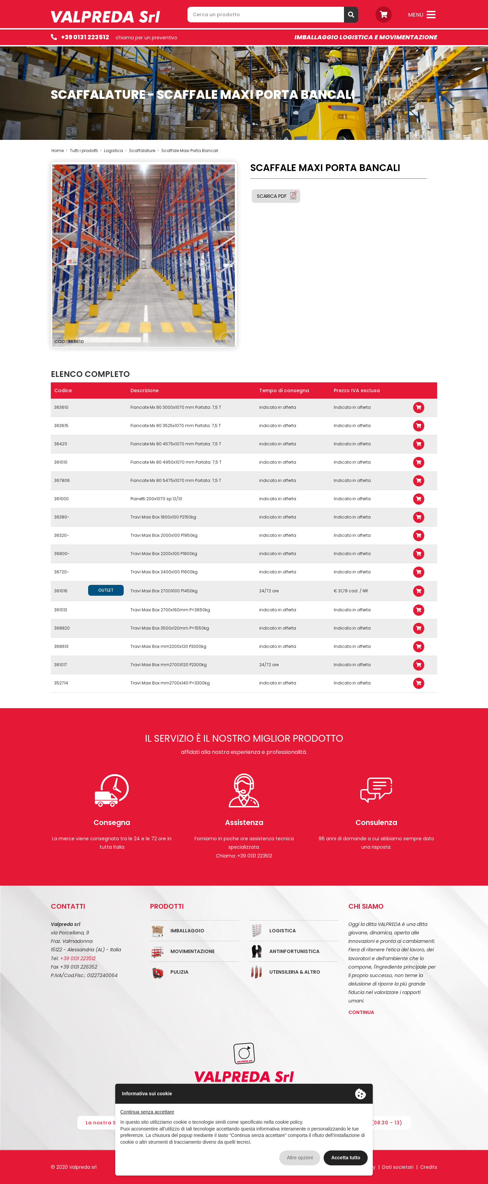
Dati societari (397, 1167)
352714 (61, 683)
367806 (62, 480)
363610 (61, 407)
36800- (62, 553)
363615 (61, 425)
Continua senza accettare (147, 1112)
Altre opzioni (300, 1157)
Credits (428, 1167)
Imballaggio (187, 930)
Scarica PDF (272, 196)
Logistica (282, 930)
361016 (60, 591)
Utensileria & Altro (294, 972)
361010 (60, 462)
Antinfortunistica (294, 951)
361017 (60, 665)
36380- (61, 517)
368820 (62, 628)
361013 (60, 610)
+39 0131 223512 (85, 37)
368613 (61, 646)
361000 (61, 499)
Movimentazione (192, 951)
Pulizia (179, 972)
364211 (60, 444)
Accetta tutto (345, 1157)
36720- (61, 572)
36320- (61, 535)
